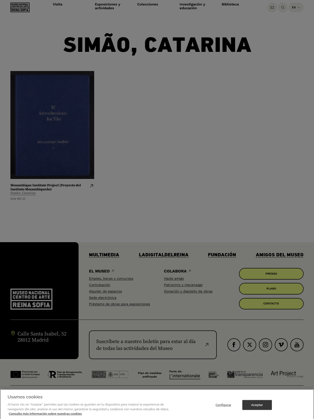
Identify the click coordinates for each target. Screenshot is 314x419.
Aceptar (257, 407)
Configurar (223, 407)
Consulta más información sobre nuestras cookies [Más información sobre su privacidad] (45, 416)
